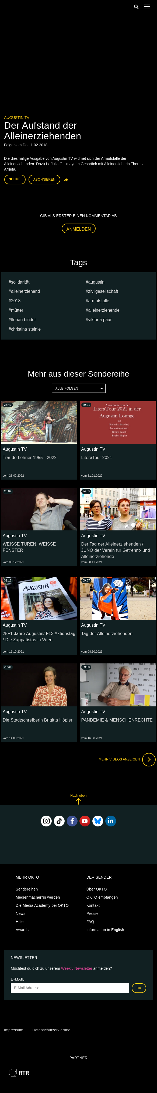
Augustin (96, 282)
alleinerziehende (104, 310)
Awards (22, 930)
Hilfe (19, 921)
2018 (16, 300)
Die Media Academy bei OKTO (42, 905)
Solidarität (20, 282)
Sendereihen (27, 889)
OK (139, 988)
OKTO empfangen (102, 897)
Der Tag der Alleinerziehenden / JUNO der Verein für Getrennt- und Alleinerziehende (115, 550)
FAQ (90, 921)
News (20, 913)
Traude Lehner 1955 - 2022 (30, 457)
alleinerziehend (25, 291)
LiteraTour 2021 (96, 457)
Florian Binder (23, 319)
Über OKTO (96, 889)
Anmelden (79, 229)
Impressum (13, 1030)
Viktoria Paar (99, 319)
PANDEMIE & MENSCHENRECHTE (117, 720)
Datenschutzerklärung (51, 1030)
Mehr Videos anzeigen (127, 759)
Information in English (105, 930)
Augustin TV (16, 117)
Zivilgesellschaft (103, 291)
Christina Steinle (26, 329)
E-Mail (18, 979)
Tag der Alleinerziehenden (106, 633)
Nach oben (78, 799)
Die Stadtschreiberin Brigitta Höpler (37, 720)
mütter (17, 310)
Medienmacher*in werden (38, 897)
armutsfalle (98, 300)
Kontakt (93, 905)
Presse (92, 913)
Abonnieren (44, 179)
